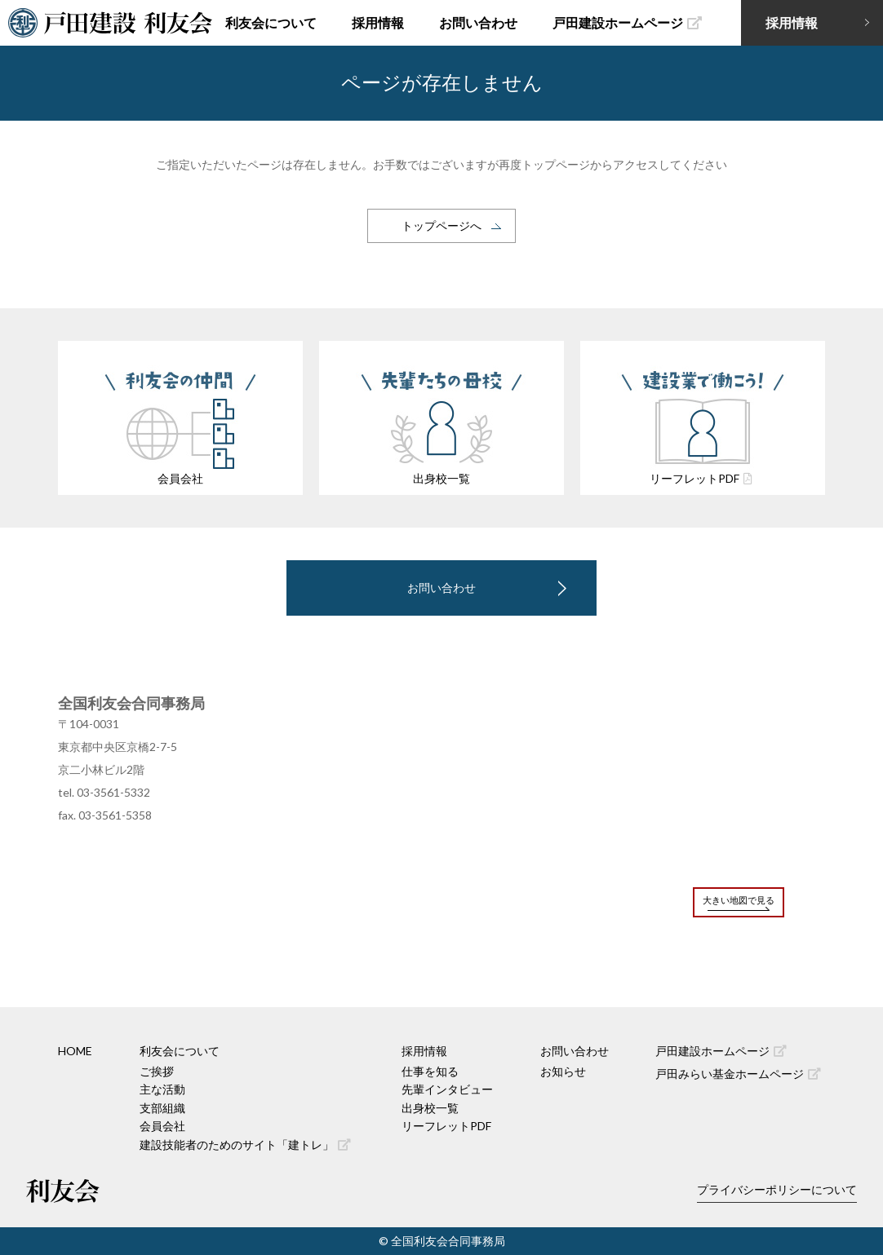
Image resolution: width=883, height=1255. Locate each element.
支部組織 (162, 1108)
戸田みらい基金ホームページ (738, 1073)
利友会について (271, 22)
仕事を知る (430, 1071)
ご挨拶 (157, 1071)
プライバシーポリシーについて (777, 1189)
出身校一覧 (430, 1108)
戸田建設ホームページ (627, 22)
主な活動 (162, 1089)
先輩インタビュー (447, 1089)
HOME (75, 1051)
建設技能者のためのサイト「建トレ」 (245, 1144)
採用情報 (378, 22)
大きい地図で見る (738, 900)
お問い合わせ (478, 22)
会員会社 (162, 1126)
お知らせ (563, 1071)
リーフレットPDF (446, 1126)
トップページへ (441, 225)
